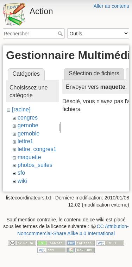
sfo (21, 173)
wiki (22, 181)
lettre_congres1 (37, 149)
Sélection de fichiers (94, 73)
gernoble (28, 133)
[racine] (21, 109)
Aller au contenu (111, 6)
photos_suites (35, 165)
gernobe (28, 125)
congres (28, 118)
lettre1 (25, 141)
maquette (29, 157)
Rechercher (61, 33)
